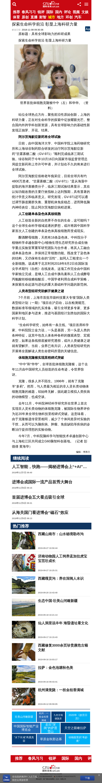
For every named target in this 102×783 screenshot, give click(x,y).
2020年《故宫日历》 (78, 717)
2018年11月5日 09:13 (22, 518)
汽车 (77, 17)
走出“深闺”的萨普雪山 (50, 728)
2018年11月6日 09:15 (22, 488)
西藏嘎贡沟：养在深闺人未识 (61, 578)
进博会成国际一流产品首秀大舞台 (42, 482)
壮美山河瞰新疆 (24, 716)
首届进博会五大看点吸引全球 (38, 497)
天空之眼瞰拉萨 (75, 728)
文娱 (84, 12)
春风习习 (29, 12)
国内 (58, 12)
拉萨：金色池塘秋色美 (55, 668)
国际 (49, 12)
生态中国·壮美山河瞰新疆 (58, 601)
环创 (69, 17)
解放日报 (16, 30)
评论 (67, 12)
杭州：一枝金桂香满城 (43, 717)
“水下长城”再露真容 (24, 739)
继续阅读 (21, 458)
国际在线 (51, 4)
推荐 (16, 12)
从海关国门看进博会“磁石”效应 (40, 512)
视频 (76, 12)
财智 (42, 17)
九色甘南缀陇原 (58, 717)
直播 (33, 17)
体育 (16, 17)
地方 (60, 17)
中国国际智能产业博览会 (26, 727)
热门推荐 (21, 526)
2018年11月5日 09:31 (22, 503)
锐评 (40, 12)
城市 (51, 17)
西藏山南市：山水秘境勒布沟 (61, 534)
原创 (25, 17)
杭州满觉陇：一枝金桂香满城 (61, 690)
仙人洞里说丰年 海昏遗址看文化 (63, 623)
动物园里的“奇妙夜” (77, 739)
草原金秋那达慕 (51, 739)
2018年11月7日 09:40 (22, 472)
